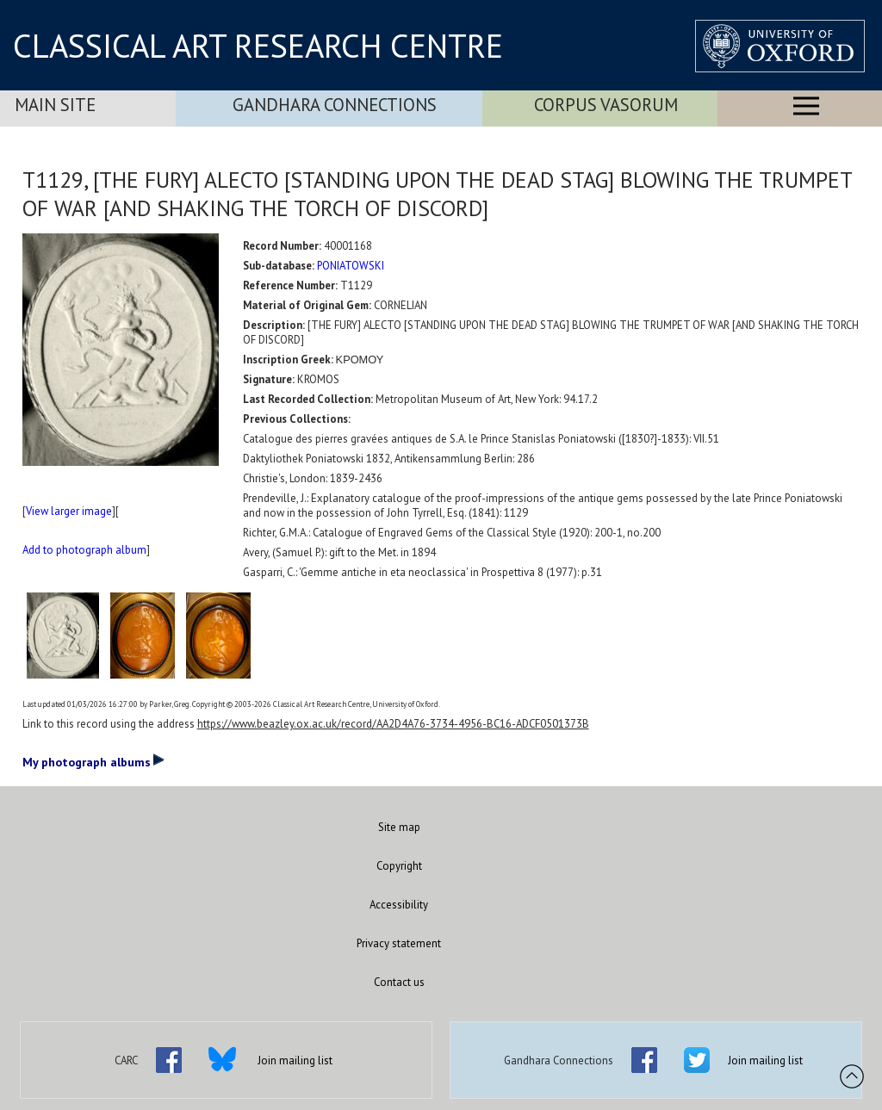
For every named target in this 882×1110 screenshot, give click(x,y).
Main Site (55, 104)
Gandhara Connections (335, 104)
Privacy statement (399, 943)
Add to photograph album (84, 550)
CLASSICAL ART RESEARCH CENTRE (258, 45)
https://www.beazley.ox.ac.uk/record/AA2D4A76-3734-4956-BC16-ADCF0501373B (393, 723)
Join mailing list (295, 1060)
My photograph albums (93, 761)
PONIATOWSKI (350, 265)
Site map (399, 827)
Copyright (399, 866)
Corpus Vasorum (606, 104)
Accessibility (399, 904)
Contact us (399, 982)
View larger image (69, 511)
